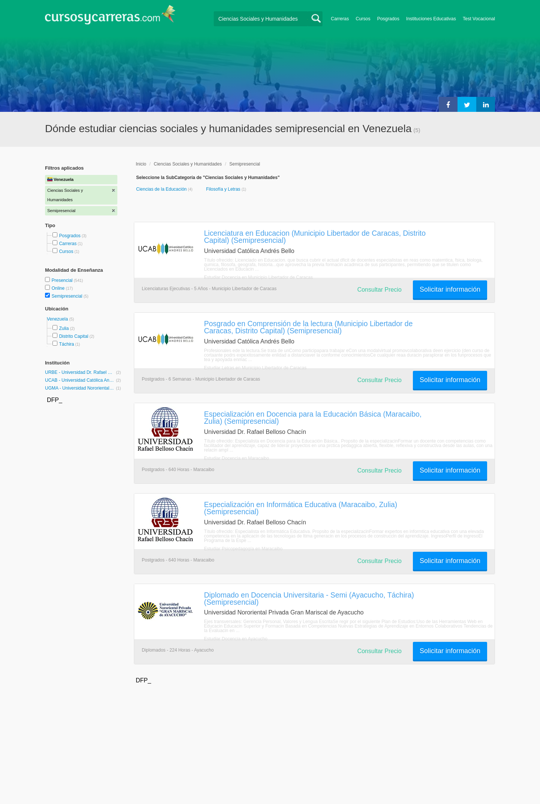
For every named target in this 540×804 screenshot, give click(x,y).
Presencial (62, 280)
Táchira (66, 344)
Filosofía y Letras (224, 189)
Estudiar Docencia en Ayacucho (235, 638)
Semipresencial (67, 296)
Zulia (64, 328)
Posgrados (388, 19)
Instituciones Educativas (431, 19)
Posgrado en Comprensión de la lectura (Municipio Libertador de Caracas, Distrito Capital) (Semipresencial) (308, 327)
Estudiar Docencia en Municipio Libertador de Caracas (258, 277)
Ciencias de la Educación (162, 189)
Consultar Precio (379, 289)
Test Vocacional (479, 19)
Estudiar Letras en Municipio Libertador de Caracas (255, 367)
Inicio (141, 164)
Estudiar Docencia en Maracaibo (236, 458)
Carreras (340, 19)
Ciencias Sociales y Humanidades (188, 164)
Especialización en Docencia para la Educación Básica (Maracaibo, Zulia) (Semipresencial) (313, 417)
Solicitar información (450, 289)
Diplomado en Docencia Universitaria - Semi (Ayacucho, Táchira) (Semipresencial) (309, 598)
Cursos (363, 19)
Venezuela (58, 319)
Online (58, 288)
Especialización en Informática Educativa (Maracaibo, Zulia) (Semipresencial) (300, 508)
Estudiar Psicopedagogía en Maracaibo (243, 548)
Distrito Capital (73, 336)
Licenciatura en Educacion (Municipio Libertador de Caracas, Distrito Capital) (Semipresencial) (315, 236)
